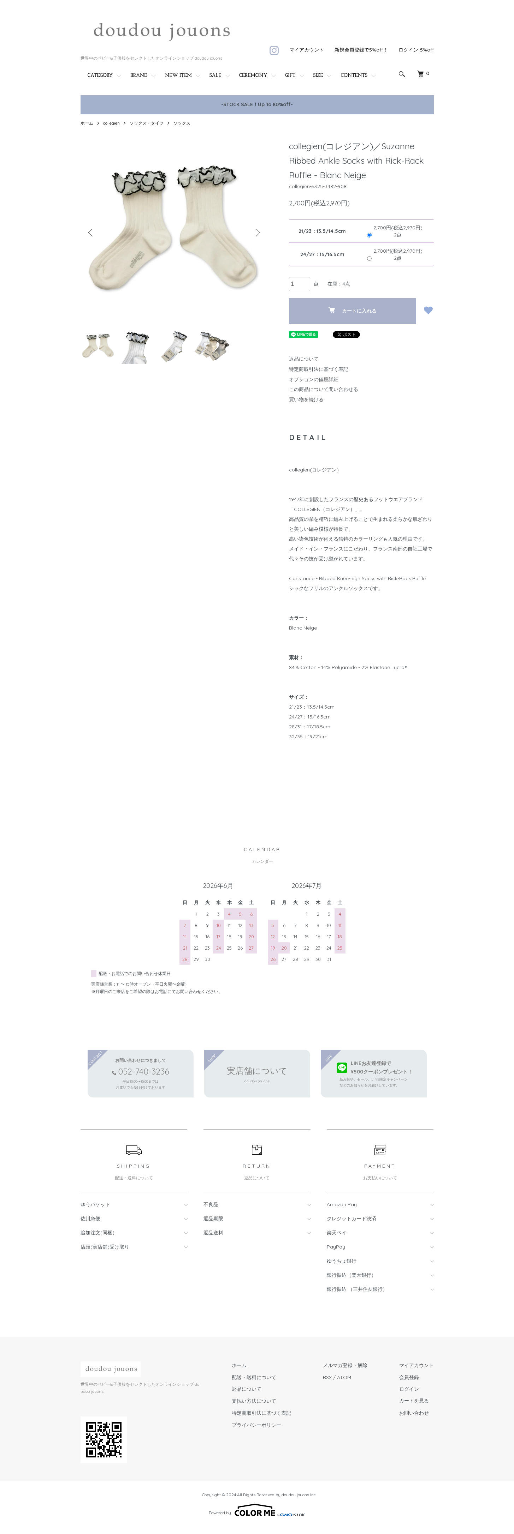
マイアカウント (306, 50)
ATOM (344, 1377)
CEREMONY (253, 75)
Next (257, 232)
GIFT (290, 75)
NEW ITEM (178, 75)
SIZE (318, 75)
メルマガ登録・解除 (345, 1365)
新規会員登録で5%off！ (361, 50)
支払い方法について (254, 1401)
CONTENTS (354, 75)
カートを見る (414, 1401)
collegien (111, 123)
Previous (91, 232)
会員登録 (409, 1377)
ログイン (409, 1389)
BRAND (138, 75)
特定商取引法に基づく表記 (318, 369)
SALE (215, 75)
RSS (327, 1377)
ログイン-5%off (416, 50)
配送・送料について (254, 1377)
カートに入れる (352, 310)
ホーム (87, 123)
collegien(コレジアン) (314, 470)
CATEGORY (100, 75)
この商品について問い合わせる (323, 389)
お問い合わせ (414, 1413)
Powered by (257, 1510)
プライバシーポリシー (256, 1425)
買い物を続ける (306, 399)
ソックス (181, 123)
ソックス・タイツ (147, 123)
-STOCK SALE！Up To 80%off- (257, 104)
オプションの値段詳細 (313, 379)
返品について (304, 359)
